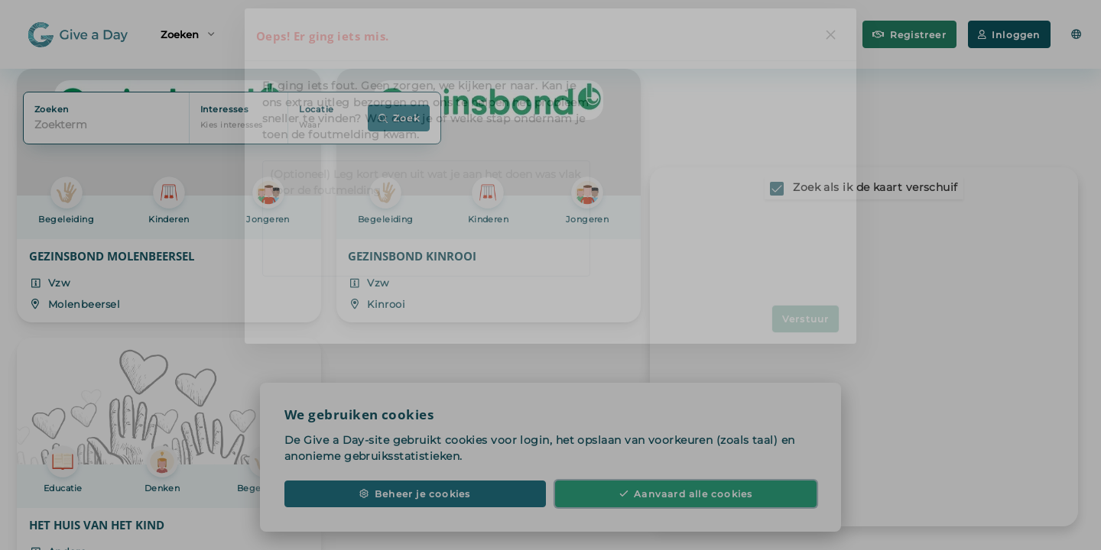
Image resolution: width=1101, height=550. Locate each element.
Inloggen (1009, 34)
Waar (309, 125)
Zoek (399, 118)
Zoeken (187, 33)
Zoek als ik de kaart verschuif (875, 187)
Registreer (909, 34)
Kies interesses (231, 125)
